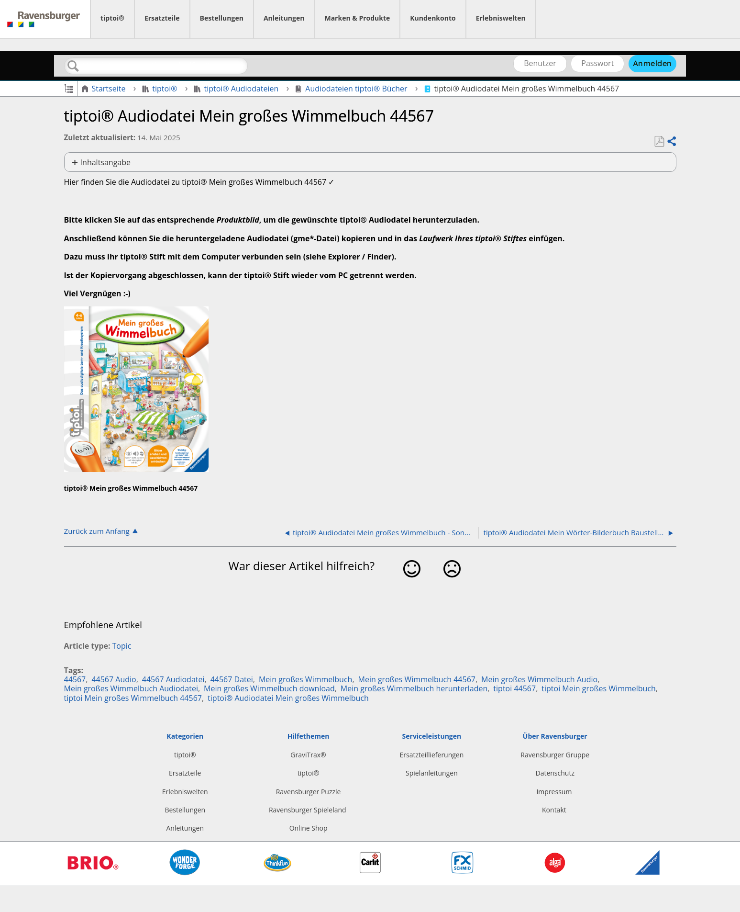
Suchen (73, 66)
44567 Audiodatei (173, 679)
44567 (75, 679)
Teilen (671, 141)
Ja (412, 584)
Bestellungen (221, 18)
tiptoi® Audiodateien (237, 88)
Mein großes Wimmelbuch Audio (539, 679)
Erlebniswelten (501, 18)
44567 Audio (113, 679)
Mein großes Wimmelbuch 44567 (416, 679)
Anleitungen (284, 18)
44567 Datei (231, 679)
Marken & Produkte (357, 18)
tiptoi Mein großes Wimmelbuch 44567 (133, 698)
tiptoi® (112, 18)
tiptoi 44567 (514, 688)
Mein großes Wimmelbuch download (269, 688)
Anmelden (652, 63)
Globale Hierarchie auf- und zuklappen (68, 88)
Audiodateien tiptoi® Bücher (352, 88)
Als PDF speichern (659, 141)
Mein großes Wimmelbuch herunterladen (414, 688)
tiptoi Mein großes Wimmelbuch (598, 688)
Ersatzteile (162, 18)
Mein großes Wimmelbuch (306, 679)
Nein (452, 584)
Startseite (104, 88)
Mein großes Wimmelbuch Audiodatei (131, 688)
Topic (122, 646)
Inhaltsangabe (105, 162)
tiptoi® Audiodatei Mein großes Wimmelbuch (288, 698)
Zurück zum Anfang (97, 530)
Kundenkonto (432, 18)
